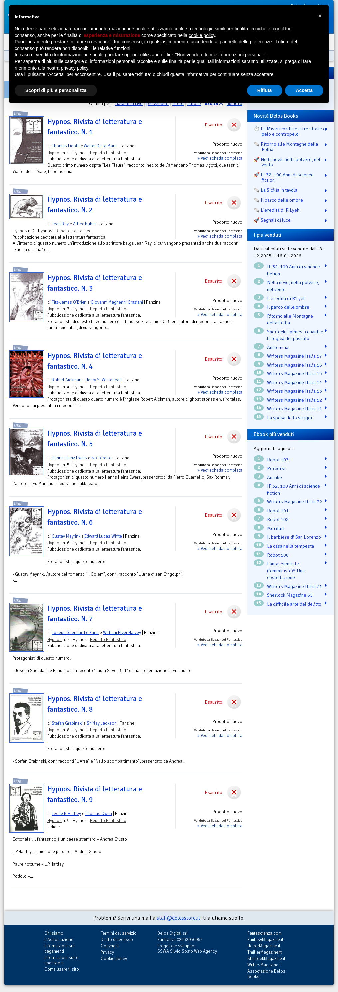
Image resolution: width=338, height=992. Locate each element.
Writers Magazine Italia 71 (294, 586)
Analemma (277, 347)
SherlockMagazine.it (266, 958)
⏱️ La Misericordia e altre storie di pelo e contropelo (290, 131)
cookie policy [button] (202, 35)
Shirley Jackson (102, 723)
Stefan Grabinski (67, 723)
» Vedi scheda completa (219, 158)
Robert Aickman (66, 380)
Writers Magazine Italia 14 (294, 382)
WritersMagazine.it (264, 965)
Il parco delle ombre (288, 307)
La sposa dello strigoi (289, 418)
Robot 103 (278, 460)
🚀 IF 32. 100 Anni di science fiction (284, 177)
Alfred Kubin (84, 224)
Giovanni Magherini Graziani (117, 302)
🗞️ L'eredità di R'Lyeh (276, 210)
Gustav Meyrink (66, 536)
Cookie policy (114, 958)
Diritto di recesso (117, 939)
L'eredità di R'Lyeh (286, 298)
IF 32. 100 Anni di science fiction (293, 270)
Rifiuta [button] (264, 90)
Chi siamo (53, 933)
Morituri (275, 528)
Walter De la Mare (100, 146)
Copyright (110, 946)
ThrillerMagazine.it (264, 952)
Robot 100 (278, 555)
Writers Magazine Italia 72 (294, 502)
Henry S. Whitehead (103, 380)
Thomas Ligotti (66, 146)
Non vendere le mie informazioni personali (220, 54)
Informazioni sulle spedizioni (61, 960)
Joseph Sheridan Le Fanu (75, 632)
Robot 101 (278, 511)
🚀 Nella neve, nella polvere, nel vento (287, 162)
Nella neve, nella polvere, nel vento (293, 285)
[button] (320, 16)
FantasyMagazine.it (265, 939)
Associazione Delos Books (266, 973)
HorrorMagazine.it (263, 946)
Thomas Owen (98, 813)
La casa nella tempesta (290, 546)
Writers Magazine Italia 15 (294, 373)
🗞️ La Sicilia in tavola (275, 190)
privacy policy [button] (74, 68)
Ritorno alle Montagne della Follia (290, 319)
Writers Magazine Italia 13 (294, 391)
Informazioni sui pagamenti (59, 948)
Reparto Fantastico (108, 153)
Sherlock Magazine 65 (290, 595)
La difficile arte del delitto (294, 604)
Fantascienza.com (264, 933)
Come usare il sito (61, 969)
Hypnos (54, 153)
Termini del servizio (119, 933)
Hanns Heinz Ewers (69, 458)
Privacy (107, 952)
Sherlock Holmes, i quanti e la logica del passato (295, 335)
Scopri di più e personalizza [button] (55, 90)
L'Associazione (58, 939)
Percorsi (276, 468)
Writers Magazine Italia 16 (294, 365)
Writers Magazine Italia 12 (294, 400)
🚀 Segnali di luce (272, 220)
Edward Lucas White (103, 536)
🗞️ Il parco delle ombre (278, 200)
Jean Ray (60, 224)
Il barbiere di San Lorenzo (294, 537)
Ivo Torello (101, 458)
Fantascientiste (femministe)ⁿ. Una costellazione (286, 570)
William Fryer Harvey (122, 632)
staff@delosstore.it (178, 918)
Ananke (274, 477)
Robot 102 (278, 519)
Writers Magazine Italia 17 (294, 356)
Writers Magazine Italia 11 (294, 409)
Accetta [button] (304, 90)
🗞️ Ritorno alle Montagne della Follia (286, 146)
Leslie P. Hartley (66, 813)
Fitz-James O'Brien (69, 302)
